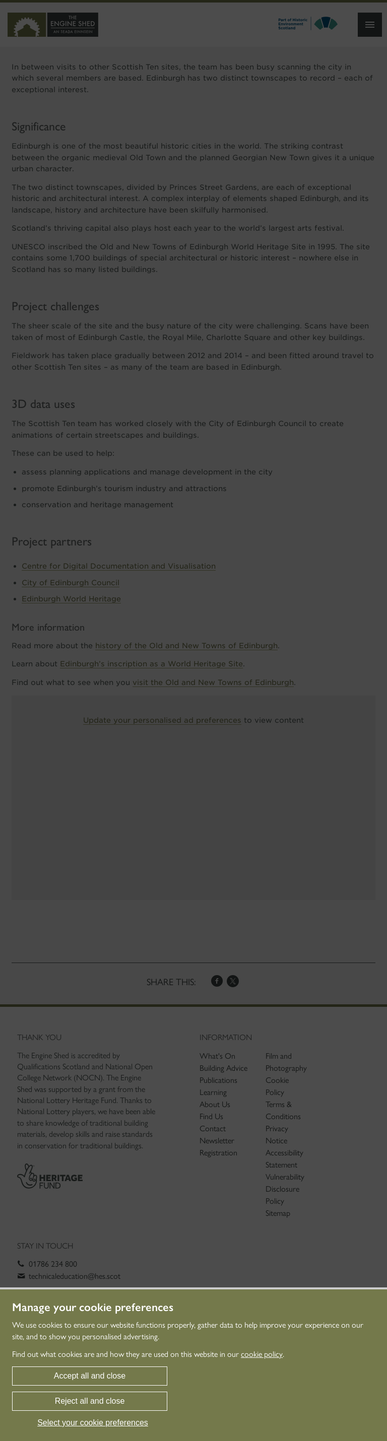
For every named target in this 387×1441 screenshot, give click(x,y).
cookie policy (262, 1354)
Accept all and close (89, 1375)
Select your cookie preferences (92, 1422)
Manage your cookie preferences (92, 1307)
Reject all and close (90, 1401)
